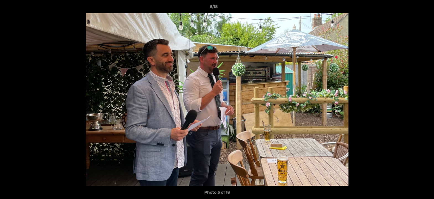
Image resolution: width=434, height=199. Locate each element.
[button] (410, 8)
